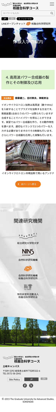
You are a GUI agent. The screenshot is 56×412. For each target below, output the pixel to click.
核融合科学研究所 (40, 23)
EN (12, 18)
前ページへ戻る (28, 184)
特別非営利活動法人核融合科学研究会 (28, 295)
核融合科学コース (27, 361)
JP (5, 19)
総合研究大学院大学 (28, 243)
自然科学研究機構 (27, 259)
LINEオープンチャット (13, 23)
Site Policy (14, 379)
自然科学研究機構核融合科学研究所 (27, 277)
